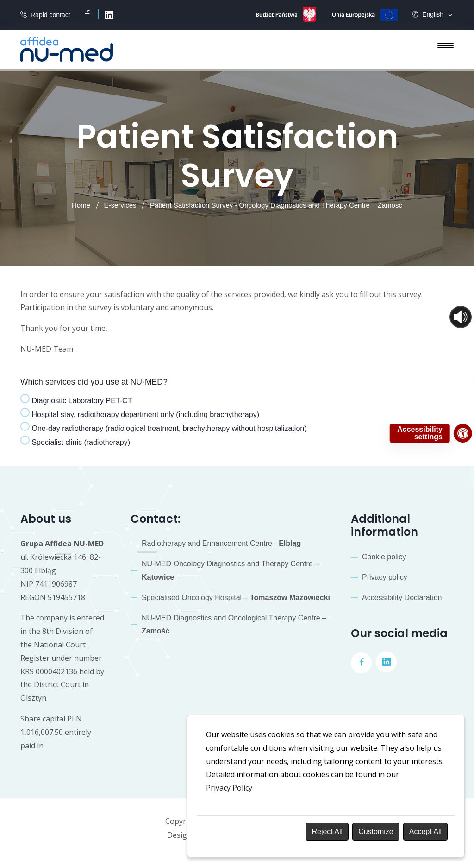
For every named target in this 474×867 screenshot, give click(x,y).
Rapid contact (50, 15)
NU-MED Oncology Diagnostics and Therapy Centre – (230, 570)
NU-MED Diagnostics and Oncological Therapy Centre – (234, 624)
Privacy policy (384, 577)
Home (81, 205)
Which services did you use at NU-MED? (94, 381)
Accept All (425, 831)
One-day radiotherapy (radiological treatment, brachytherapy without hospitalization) (163, 427)
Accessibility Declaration (402, 597)
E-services (120, 205)
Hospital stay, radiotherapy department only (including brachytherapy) (139, 413)
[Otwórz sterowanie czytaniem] (460, 317)
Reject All (327, 831)
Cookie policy (384, 557)
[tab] (76, 401)
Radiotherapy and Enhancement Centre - (221, 543)
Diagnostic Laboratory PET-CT (76, 399)
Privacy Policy (229, 788)
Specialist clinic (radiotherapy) (75, 441)
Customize (375, 831)
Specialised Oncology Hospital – (236, 597)
